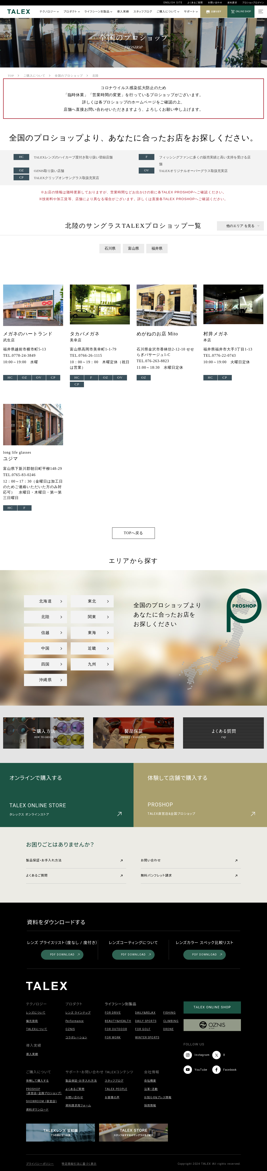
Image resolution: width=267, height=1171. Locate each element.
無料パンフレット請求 (189, 875)
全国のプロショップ (69, 75)
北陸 (45, 617)
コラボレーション (76, 1037)
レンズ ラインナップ (78, 1012)
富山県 (133, 248)
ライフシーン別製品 (98, 11)
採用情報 (150, 1105)
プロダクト (72, 11)
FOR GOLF (142, 1029)
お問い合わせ (215, 2)
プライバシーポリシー (40, 1164)
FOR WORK (113, 1037)
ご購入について (168, 11)
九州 (92, 664)
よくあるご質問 (195, 2)
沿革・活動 (151, 1089)
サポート (191, 11)
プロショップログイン (253, 2)
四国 (45, 664)
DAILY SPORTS (145, 1021)
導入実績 (123, 11)
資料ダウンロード (37, 1109)
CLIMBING (171, 1021)
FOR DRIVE (113, 1012)
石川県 (110, 248)
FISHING (169, 1012)
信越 (45, 633)
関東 (92, 617)
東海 (92, 633)
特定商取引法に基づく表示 (79, 1164)
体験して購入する (37, 1080)
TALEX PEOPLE (116, 1089)
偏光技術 (32, 1021)
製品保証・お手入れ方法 (74, 860)
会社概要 (150, 1080)
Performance (74, 1021)
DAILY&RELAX (145, 1012)
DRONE (168, 1029)
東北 (92, 601)
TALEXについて (36, 1029)
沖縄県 (45, 680)
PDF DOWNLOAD (65, 954)
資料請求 (232, 2)
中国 (45, 648)
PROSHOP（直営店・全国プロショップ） (44, 1091)
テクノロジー (49, 11)
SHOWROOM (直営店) (41, 1101)
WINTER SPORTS (147, 1037)
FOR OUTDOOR (116, 1029)
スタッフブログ (143, 11)
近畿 (92, 648)
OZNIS (70, 1029)
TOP (11, 75)
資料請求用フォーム (78, 1105)
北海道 (45, 601)
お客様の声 (112, 1097)
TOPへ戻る (133, 533)
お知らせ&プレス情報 (158, 1097)
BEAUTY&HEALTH (118, 1021)
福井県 (156, 248)
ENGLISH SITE (172, 2)
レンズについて (35, 1012)
